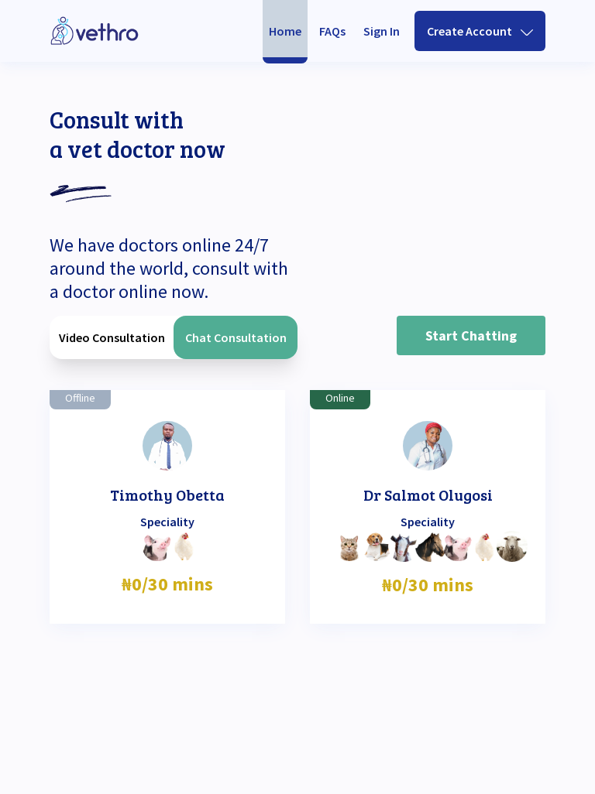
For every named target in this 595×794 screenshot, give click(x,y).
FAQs (332, 31)
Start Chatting (471, 335)
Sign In (381, 31)
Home (285, 31)
